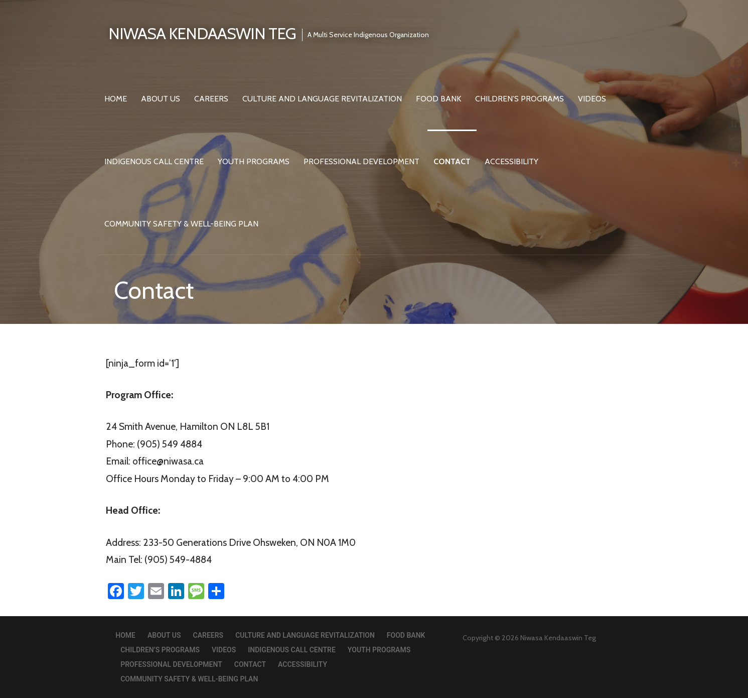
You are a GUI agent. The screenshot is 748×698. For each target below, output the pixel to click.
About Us (160, 98)
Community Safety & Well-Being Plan (181, 223)
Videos (592, 98)
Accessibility (511, 161)
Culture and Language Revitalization (322, 98)
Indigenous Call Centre (154, 161)
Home (115, 98)
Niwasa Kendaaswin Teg (202, 33)
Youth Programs (253, 161)
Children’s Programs (519, 98)
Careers (211, 98)
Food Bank (438, 98)
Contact (452, 161)
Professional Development (361, 161)
